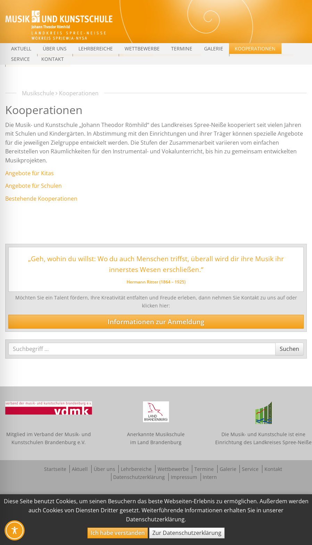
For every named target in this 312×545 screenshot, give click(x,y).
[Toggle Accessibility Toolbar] (14, 530)
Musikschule (38, 93)
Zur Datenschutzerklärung (186, 533)
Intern (210, 477)
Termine (181, 48)
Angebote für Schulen (33, 186)
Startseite (55, 469)
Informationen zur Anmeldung (156, 321)
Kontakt (52, 59)
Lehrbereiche (95, 48)
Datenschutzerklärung (139, 477)
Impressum (184, 477)
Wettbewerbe (142, 48)
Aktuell (21, 48)
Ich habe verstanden (118, 533)
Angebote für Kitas (29, 173)
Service (20, 59)
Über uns (55, 48)
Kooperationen (255, 48)
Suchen (289, 349)
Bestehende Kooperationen (41, 198)
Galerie (213, 48)
